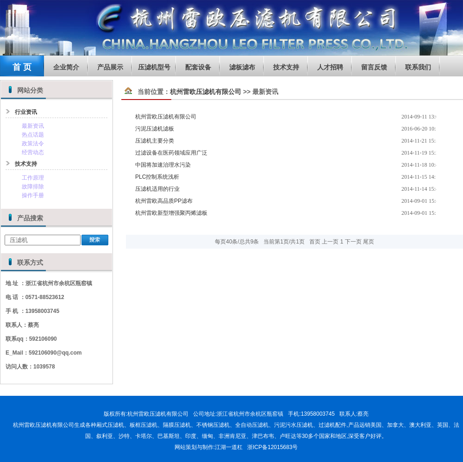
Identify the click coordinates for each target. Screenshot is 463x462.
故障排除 (33, 186)
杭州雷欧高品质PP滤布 (164, 201)
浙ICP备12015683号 (272, 447)
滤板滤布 (242, 67)
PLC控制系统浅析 (157, 177)
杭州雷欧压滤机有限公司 (205, 91)
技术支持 (286, 67)
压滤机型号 (154, 67)
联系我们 (418, 67)
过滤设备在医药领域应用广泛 (171, 153)
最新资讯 (33, 126)
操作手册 (33, 195)
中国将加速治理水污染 (163, 165)
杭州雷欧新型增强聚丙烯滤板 (171, 213)
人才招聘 (330, 67)
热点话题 (33, 134)
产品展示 (110, 67)
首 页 (22, 67)
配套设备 (198, 67)
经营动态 (33, 152)
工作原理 (33, 178)
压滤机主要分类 (154, 140)
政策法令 (33, 143)
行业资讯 (26, 112)
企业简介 (66, 67)
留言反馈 (374, 67)
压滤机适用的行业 (157, 189)
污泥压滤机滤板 (154, 128)
